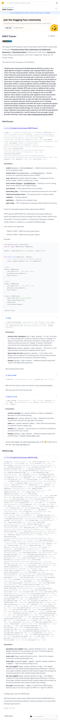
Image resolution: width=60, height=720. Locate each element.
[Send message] (56, 716)
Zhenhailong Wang (19, 52)
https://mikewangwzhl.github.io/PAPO (40, 114)
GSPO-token (7, 716)
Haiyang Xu (51, 52)
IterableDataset (29, 183)
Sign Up (8, 28)
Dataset (19, 183)
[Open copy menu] (57, 36)
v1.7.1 (41, 13)
